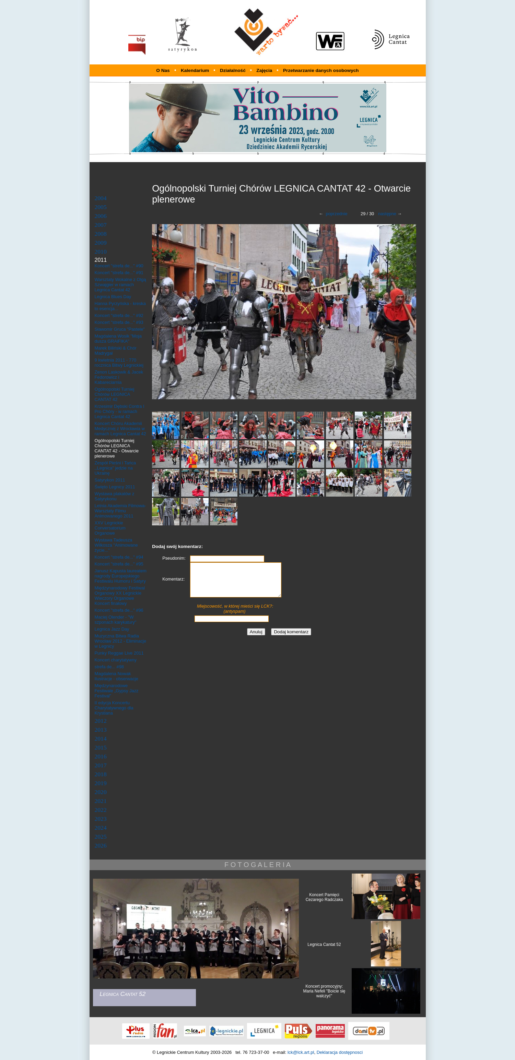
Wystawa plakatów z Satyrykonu (114, 496)
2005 (101, 207)
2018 (101, 774)
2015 (101, 747)
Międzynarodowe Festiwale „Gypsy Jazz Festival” (117, 690)
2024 (101, 827)
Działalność (233, 70)
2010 (101, 251)
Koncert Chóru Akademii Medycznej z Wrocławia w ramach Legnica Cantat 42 (120, 428)
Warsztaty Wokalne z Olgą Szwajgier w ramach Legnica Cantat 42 (120, 284)
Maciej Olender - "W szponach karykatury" (116, 619)
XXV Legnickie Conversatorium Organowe (110, 528)
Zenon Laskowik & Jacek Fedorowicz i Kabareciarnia (119, 377)
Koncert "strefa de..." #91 (119, 272)
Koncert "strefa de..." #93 (119, 322)
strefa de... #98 (109, 666)
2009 (101, 242)
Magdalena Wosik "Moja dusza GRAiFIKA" (118, 338)
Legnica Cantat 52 (324, 944)
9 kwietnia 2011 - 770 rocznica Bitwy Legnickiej (119, 362)
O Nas (162, 70)
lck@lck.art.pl (301, 1052)
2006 (101, 215)
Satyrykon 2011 (110, 480)
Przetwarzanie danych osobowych (321, 70)
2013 (101, 729)
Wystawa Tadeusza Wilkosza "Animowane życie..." (116, 545)
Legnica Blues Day (113, 296)
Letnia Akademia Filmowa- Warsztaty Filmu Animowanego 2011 (120, 511)
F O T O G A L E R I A (257, 864)
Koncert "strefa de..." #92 (119, 315)
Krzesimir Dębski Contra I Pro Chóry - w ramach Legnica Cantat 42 (119, 411)
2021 (101, 800)
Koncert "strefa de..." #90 (119, 265)
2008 (101, 233)
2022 (101, 809)
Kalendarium (195, 70)
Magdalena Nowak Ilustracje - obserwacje (116, 676)
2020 (101, 792)
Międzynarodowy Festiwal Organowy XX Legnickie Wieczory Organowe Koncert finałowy (120, 595)
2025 (101, 836)
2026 (101, 845)
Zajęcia (264, 70)
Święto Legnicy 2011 (115, 486)
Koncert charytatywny (116, 659)
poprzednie (336, 213)
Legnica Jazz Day (112, 629)
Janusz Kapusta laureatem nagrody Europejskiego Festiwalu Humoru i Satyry (121, 576)
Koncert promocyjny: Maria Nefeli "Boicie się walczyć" (324, 991)
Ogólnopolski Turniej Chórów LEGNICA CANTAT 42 (114, 394)
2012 (101, 720)
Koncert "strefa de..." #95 (119, 563)
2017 (101, 765)
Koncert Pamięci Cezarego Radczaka (324, 897)
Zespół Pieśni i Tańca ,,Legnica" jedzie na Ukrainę (115, 468)
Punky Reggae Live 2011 (119, 653)
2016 (101, 756)
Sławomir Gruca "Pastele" (120, 329)
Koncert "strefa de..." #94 (119, 557)
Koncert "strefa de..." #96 (119, 610)
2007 (101, 224)
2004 (101, 198)
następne (387, 213)
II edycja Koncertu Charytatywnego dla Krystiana (114, 708)
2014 (101, 738)
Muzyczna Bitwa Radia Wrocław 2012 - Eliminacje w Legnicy (121, 641)
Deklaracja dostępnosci (340, 1052)
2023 (101, 818)
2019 (101, 783)
